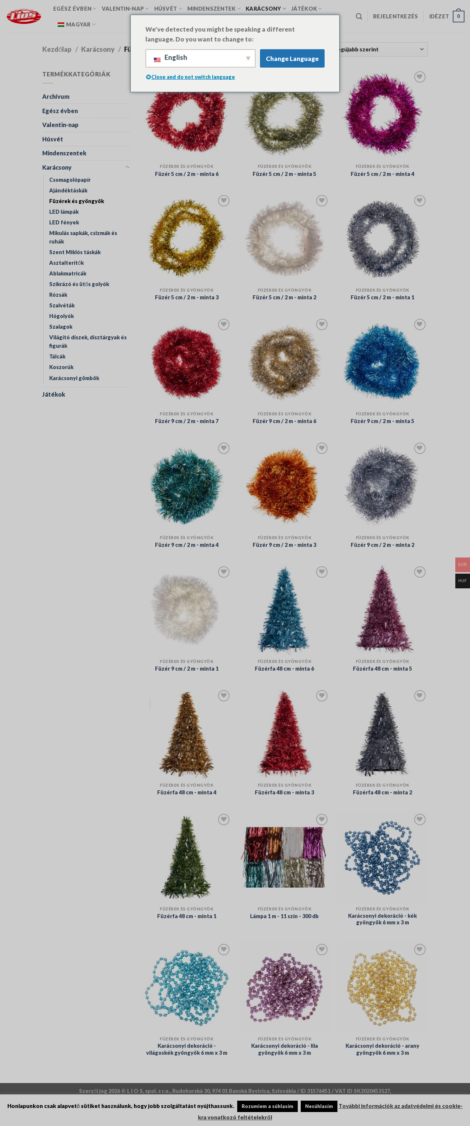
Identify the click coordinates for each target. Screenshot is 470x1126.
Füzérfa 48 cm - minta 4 (186, 792)
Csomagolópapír (70, 180)
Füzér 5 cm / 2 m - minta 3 (186, 297)
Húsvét (168, 8)
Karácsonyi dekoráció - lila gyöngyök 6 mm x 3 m (284, 1049)
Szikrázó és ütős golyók (79, 284)
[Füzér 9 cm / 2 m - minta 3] (284, 486)
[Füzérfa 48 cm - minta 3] (284, 733)
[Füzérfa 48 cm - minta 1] (186, 857)
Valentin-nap (125, 8)
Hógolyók (61, 316)
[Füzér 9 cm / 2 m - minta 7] (186, 362)
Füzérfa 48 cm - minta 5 (382, 668)
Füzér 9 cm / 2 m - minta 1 (186, 668)
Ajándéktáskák (68, 190)
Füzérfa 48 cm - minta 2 (382, 792)
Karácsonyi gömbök (74, 378)
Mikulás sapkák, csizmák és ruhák (83, 237)
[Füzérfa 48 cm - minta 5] (382, 609)
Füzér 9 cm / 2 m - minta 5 (382, 421)
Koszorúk (61, 367)
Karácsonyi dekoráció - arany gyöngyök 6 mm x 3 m (382, 1049)
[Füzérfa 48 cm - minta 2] (382, 733)
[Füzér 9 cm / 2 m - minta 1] (186, 609)
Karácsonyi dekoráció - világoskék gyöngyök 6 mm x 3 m (186, 1049)
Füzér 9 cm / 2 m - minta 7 (186, 421)
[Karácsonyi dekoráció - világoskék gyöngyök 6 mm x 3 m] (186, 987)
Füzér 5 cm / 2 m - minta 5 (284, 174)
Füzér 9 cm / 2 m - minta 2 (382, 545)
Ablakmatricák (67, 273)
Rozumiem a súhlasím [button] (267, 1106)
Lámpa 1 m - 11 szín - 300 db (284, 916)
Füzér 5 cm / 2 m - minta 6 (186, 174)
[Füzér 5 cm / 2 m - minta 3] (186, 238)
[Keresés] (359, 16)
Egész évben (75, 8)
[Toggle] (127, 167)
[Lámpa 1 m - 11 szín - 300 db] (284, 857)
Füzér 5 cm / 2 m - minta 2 (284, 297)
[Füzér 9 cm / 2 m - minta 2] (382, 486)
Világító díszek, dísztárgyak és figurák (88, 341)
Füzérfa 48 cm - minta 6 (284, 668)
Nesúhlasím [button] (319, 1106)
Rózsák (58, 295)
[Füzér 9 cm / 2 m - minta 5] (382, 362)
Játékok (306, 8)
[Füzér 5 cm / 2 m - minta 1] (382, 238)
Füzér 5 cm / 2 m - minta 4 (382, 174)
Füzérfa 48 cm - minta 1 (186, 916)
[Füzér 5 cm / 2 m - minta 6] (186, 114)
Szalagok (60, 327)
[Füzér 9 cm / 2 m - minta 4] (186, 486)
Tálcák (57, 356)
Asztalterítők (66, 263)
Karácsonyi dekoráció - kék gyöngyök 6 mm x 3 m (382, 919)
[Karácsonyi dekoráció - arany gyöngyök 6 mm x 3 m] (382, 987)
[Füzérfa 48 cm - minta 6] (284, 609)
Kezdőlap (57, 49)
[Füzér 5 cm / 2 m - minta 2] (284, 238)
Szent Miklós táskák (75, 252)
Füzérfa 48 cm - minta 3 (284, 792)
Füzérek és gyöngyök (76, 201)
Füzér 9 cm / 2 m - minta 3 (284, 545)
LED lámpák (64, 212)
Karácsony (266, 8)
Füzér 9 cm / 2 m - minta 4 (186, 545)
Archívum (55, 96)
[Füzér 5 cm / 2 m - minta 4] (382, 114)
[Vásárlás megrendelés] (366, 49)
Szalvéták (62, 305)
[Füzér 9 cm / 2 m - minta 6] (284, 362)
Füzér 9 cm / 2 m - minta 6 (284, 421)
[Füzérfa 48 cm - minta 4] (186, 733)
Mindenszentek (214, 8)
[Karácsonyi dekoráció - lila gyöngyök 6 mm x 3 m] (284, 987)
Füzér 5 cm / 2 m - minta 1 (382, 297)
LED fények (64, 222)
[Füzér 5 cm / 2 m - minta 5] (284, 114)
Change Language (292, 58)
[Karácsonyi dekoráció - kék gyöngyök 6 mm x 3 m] (382, 857)
